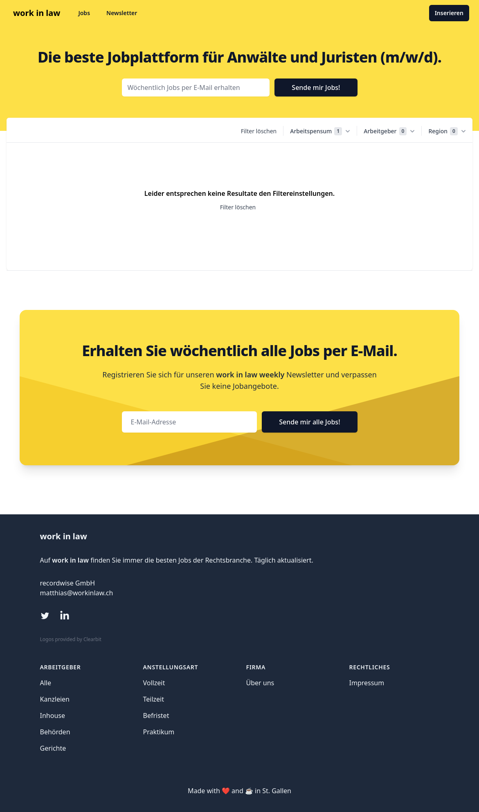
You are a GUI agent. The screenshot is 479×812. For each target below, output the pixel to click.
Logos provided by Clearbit (70, 639)
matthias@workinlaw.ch (76, 592)
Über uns (260, 682)
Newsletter (121, 13)
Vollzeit (154, 682)
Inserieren (449, 13)
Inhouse (52, 715)
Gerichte (53, 748)
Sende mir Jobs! (316, 87)
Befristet (156, 715)
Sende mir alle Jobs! (309, 421)
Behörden (55, 731)
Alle (46, 682)
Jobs (84, 13)
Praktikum (159, 731)
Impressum (367, 682)
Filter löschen (259, 131)
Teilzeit (153, 699)
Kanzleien (55, 699)
